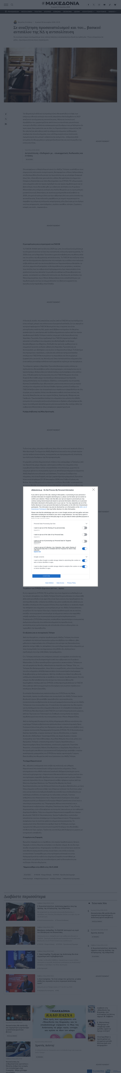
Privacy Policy (71, 583)
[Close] (94, 490)
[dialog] (60, 536)
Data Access (60, 583)
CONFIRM (46, 576)
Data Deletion (49, 583)
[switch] (84, 528)
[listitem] (60, 524)
